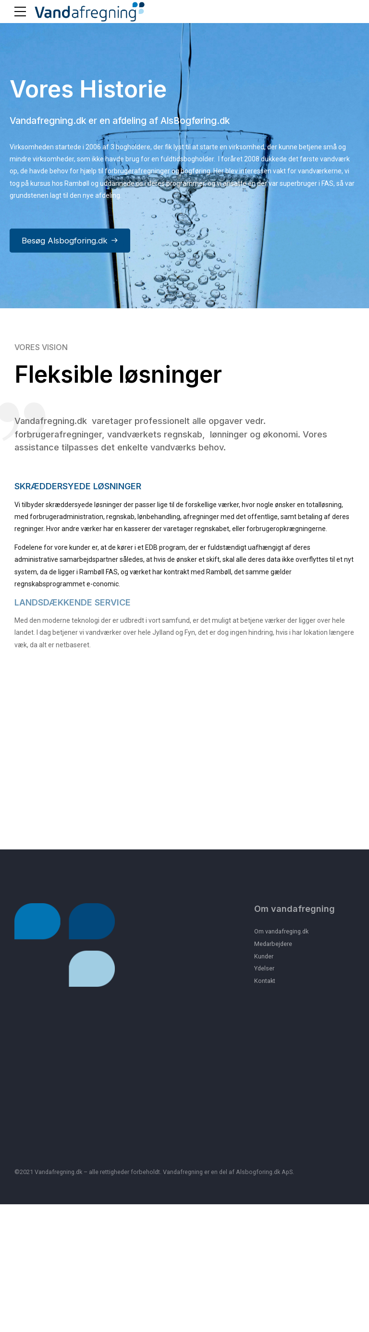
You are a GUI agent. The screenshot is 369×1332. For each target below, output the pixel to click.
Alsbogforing (254, 1300)
